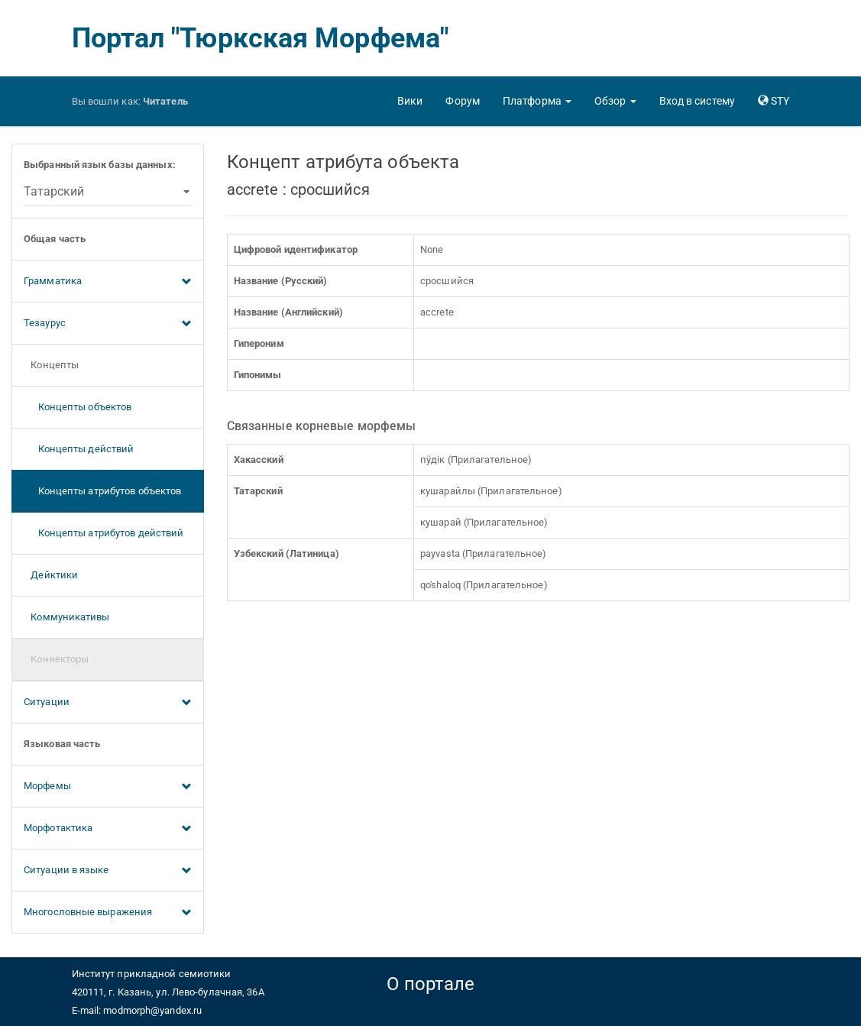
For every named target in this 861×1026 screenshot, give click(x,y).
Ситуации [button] (108, 703)
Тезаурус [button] (108, 324)
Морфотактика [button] (108, 829)
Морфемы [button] (108, 787)
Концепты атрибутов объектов (102, 491)
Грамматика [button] (108, 282)
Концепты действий (79, 449)
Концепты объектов (77, 407)
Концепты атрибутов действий (103, 533)
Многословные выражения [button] (108, 913)
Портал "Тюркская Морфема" (260, 38)
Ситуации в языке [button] (108, 871)
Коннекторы (56, 659)
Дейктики (51, 575)
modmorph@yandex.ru (152, 1010)
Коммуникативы (67, 617)
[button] (537, 100)
